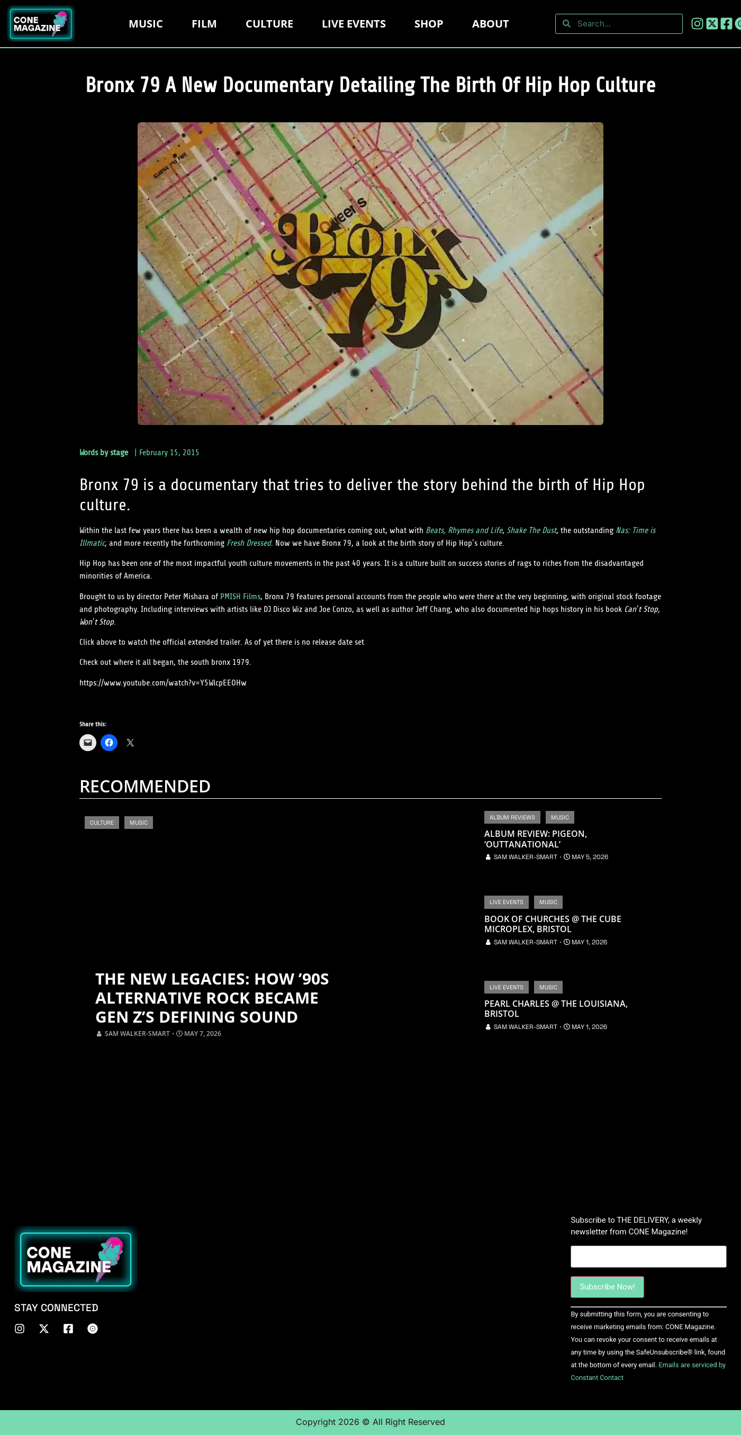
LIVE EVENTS (354, 23)
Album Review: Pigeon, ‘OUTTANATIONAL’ (535, 839)
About (490, 23)
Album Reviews (512, 817)
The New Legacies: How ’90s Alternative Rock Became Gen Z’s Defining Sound (212, 997)
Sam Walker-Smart (137, 1033)
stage (119, 452)
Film (204, 23)
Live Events (506, 902)
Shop (429, 23)
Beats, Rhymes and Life (464, 530)
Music (146, 23)
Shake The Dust (531, 530)
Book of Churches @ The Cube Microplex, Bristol (552, 924)
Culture (269, 23)
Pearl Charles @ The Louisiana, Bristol (556, 1009)
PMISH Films (240, 596)
